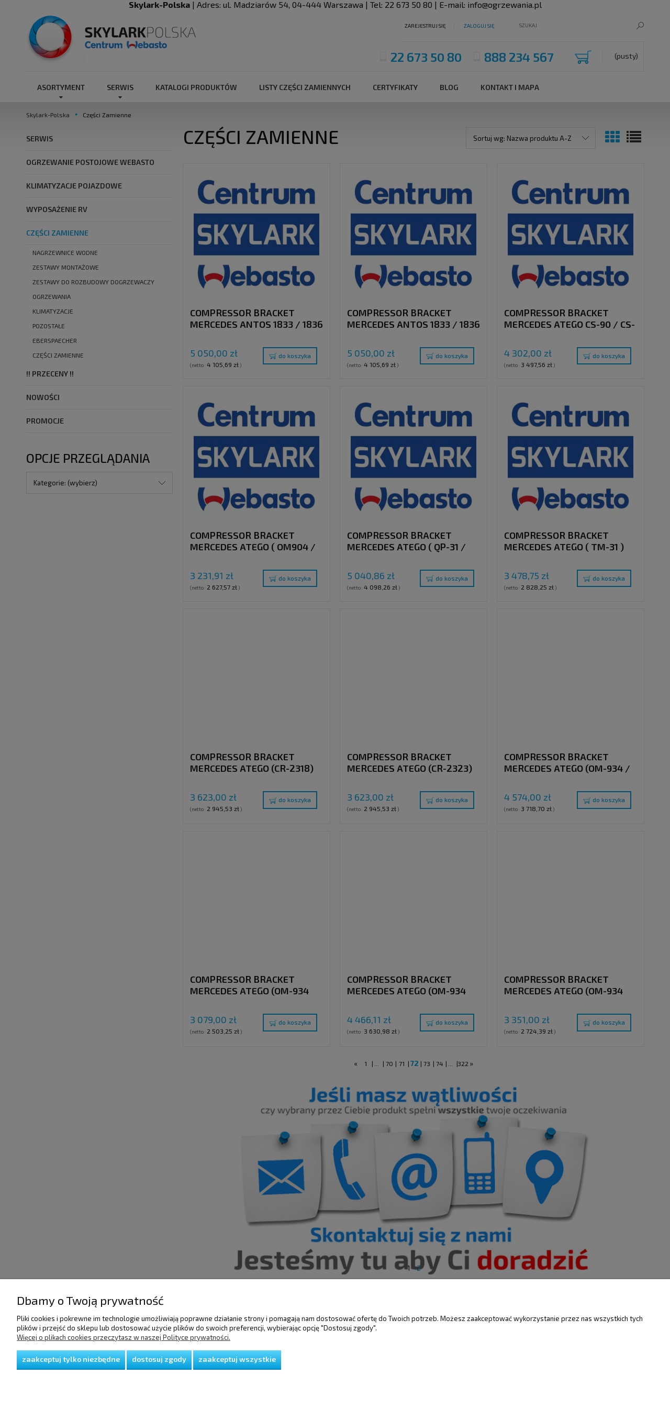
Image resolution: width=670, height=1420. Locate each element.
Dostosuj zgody (159, 1359)
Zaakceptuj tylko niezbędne (71, 1359)
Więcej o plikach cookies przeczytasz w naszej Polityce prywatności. (123, 1337)
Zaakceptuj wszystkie (237, 1359)
